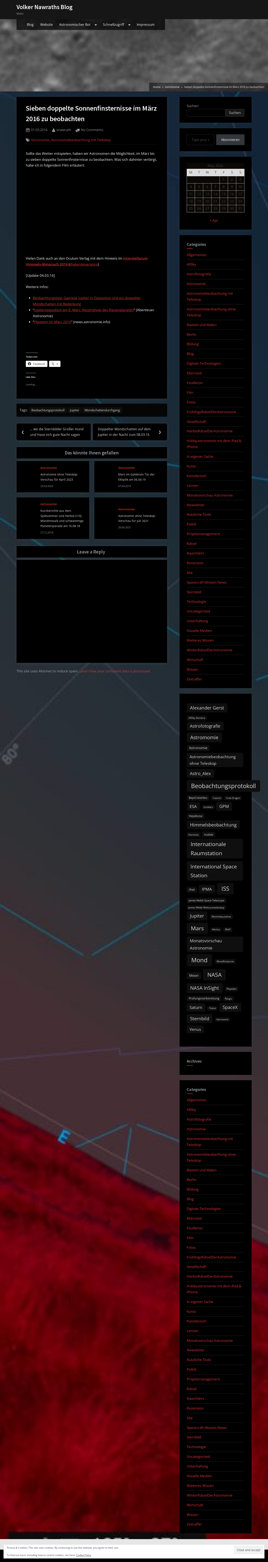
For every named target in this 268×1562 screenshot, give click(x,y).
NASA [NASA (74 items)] (214, 974)
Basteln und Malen (201, 324)
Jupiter (79, 410)
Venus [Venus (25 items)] (195, 1029)
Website (46, 24)
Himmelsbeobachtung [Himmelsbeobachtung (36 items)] (213, 825)
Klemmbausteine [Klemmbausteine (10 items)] (221, 916)
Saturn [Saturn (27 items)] (196, 1007)
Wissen (192, 669)
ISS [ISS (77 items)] (225, 888)
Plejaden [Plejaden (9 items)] (231, 988)
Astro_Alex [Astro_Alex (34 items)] (200, 773)
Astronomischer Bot (75, 24)
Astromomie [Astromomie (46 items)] (204, 737)
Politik (191, 524)
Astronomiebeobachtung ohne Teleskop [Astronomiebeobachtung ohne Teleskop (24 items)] (213, 760)
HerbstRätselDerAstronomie (210, 431)
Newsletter (196, 505)
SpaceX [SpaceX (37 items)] (230, 1007)
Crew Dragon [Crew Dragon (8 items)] (233, 798)
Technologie (196, 601)
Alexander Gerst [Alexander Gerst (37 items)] (207, 708)
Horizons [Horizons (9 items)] (193, 834)
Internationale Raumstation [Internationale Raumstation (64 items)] (208, 848)
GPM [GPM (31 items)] (224, 806)
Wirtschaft (195, 659)
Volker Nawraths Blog (45, 7)
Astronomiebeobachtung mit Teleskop (81, 140)
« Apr (214, 220)
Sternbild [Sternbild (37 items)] (199, 1019)
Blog (30, 24)
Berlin (191, 334)
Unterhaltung (197, 620)
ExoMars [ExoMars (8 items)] (208, 807)
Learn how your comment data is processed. (115, 672)
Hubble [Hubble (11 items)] (208, 834)
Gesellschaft (196, 421)
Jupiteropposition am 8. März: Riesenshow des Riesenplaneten (84, 309)
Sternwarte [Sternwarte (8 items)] (222, 1019)
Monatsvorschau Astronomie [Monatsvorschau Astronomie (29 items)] (206, 944)
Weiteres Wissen (200, 640)
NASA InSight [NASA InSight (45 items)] (204, 988)
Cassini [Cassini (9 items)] (217, 797)
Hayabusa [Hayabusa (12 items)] (195, 816)
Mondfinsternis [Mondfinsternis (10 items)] (225, 961)
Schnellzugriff (113, 24)
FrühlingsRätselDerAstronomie (211, 411)
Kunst (191, 466)
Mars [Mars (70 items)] (197, 928)
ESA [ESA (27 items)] (193, 806)
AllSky (191, 264)
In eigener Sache (200, 456)
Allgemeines (197, 254)
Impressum (146, 24)
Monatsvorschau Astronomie (210, 495)
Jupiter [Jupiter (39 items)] (197, 916)
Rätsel (192, 543)
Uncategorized (198, 611)
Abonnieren (230, 139)
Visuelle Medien (199, 630)
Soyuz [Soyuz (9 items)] (212, 1008)
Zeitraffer (194, 679)
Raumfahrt (195, 553)
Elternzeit (194, 373)
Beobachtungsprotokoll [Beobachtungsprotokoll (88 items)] (223, 786)
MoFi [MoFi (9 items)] (228, 929)
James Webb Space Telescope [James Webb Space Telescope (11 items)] (206, 900)
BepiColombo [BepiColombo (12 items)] (198, 798)
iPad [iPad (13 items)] (192, 890)
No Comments (92, 130)
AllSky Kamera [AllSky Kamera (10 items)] (197, 718)
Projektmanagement (203, 533)
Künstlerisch (196, 475)
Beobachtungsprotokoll (50, 410)
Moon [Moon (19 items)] (193, 975)
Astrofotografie (199, 274)
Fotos (191, 402)
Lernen (192, 485)
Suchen (192, 105)
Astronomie (40, 140)
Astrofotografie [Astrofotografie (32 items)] (205, 726)
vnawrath (64, 129)
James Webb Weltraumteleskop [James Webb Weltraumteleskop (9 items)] (206, 907)
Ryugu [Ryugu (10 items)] (228, 998)
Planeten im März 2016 (52, 321)
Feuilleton (195, 382)
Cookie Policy (83, 1555)
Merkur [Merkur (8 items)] (216, 929)
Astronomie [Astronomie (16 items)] (198, 748)
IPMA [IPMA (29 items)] (207, 889)
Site (190, 572)
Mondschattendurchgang (110, 410)
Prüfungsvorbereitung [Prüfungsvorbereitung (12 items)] (204, 998)
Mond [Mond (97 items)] (199, 960)
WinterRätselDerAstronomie (210, 650)
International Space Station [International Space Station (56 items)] (213, 871)
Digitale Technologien (204, 363)
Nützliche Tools (199, 514)
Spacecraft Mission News (207, 582)
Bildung (193, 344)
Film (190, 392)
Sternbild (194, 592)
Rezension (195, 562)
